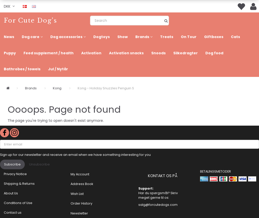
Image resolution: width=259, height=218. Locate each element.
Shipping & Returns (19, 183)
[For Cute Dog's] (30, 20)
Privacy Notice (15, 174)
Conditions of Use (18, 203)
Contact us (12, 212)
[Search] (166, 20)
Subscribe (12, 164)
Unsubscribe (39, 164)
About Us (11, 193)
